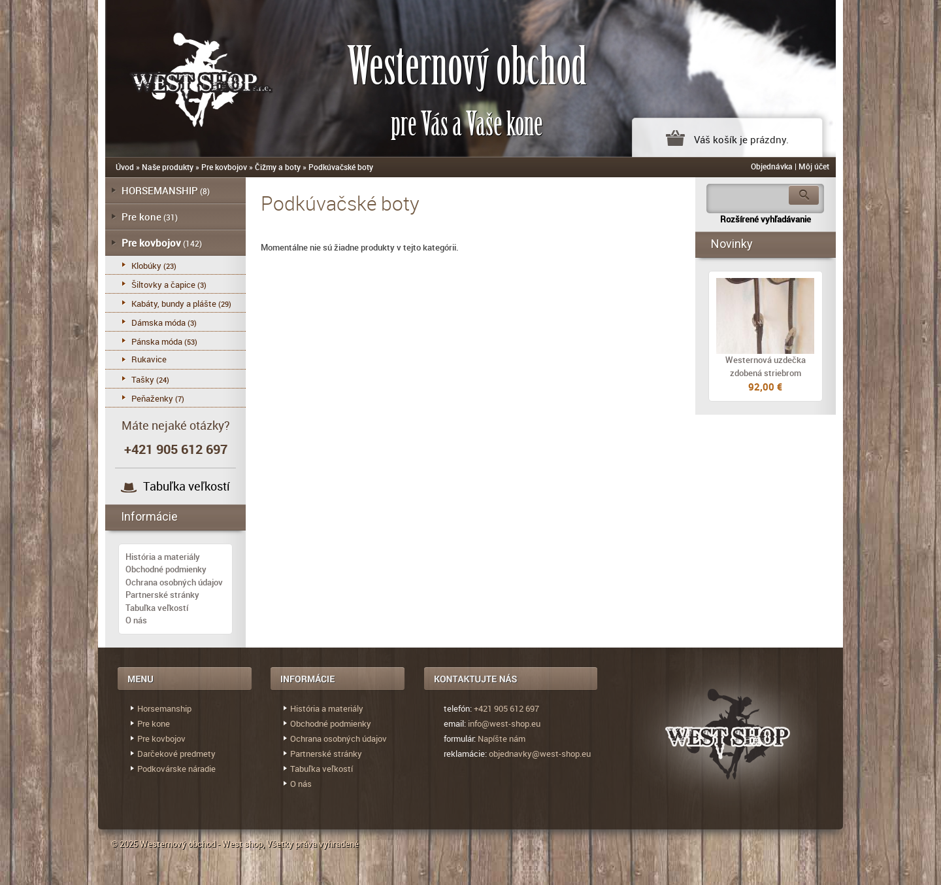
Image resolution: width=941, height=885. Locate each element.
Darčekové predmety (176, 753)
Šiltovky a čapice (163, 284)
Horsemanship (164, 708)
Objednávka (772, 166)
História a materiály (162, 557)
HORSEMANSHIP (160, 190)
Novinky (732, 244)
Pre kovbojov (224, 167)
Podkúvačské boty (340, 167)
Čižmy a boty (278, 167)
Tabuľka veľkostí (186, 486)
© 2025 (125, 844)
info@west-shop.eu (504, 723)
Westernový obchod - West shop (201, 844)
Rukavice (149, 359)
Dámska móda (158, 322)
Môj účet (814, 166)
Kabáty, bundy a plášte (173, 303)
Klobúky (146, 265)
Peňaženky (152, 398)
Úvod (125, 167)
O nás (136, 620)
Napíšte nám (501, 738)
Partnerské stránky (162, 594)
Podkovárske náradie (176, 768)
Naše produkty (167, 167)
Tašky (142, 379)
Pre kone (141, 216)
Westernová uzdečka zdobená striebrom (765, 366)
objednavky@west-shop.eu (540, 753)
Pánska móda (156, 341)
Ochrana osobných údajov (174, 582)
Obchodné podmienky (165, 569)
